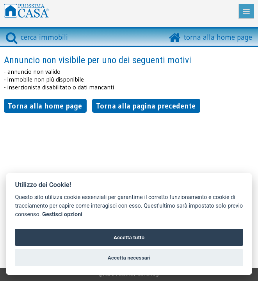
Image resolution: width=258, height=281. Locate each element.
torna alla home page (217, 37)
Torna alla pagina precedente (146, 105)
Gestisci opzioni (62, 214)
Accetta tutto (129, 237)
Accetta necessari (129, 257)
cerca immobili (37, 37)
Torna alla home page (45, 105)
